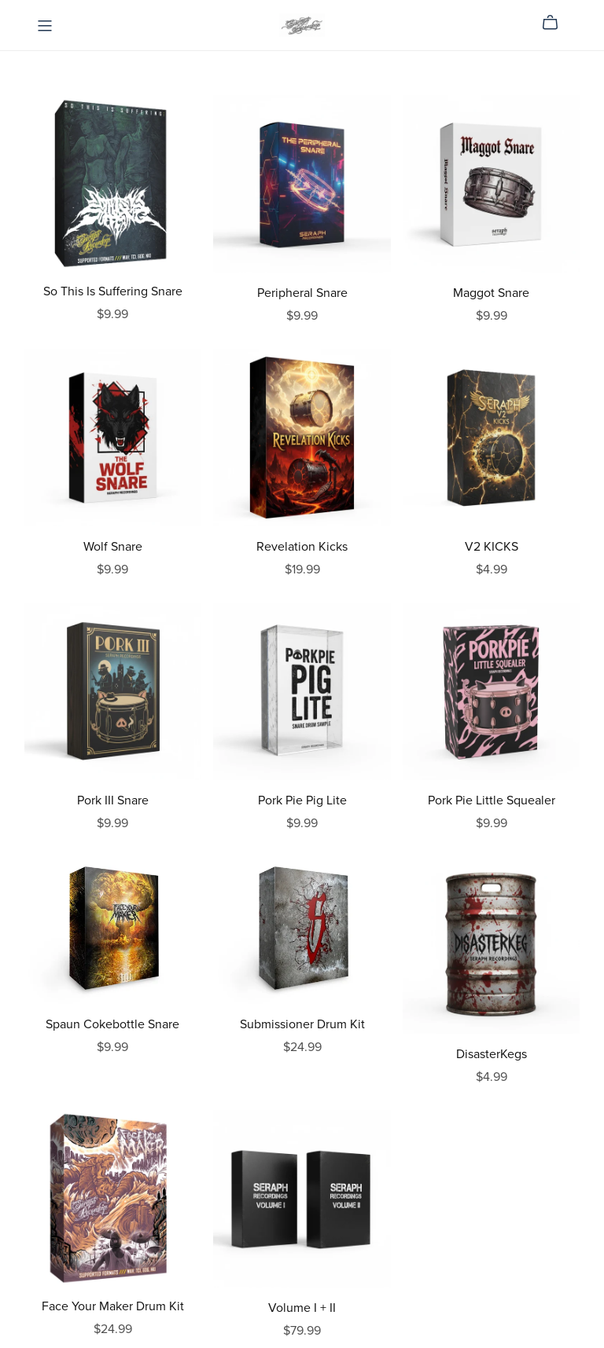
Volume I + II (302, 1308)
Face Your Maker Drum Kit (113, 1306)
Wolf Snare (112, 547)
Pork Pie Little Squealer (491, 800)
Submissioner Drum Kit (302, 1024)
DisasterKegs (491, 1054)
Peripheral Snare (302, 293)
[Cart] (556, 23)
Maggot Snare (491, 293)
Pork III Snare (113, 800)
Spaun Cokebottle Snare (112, 1024)
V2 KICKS (491, 547)
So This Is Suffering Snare (112, 291)
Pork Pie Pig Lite (302, 800)
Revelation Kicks (302, 547)
